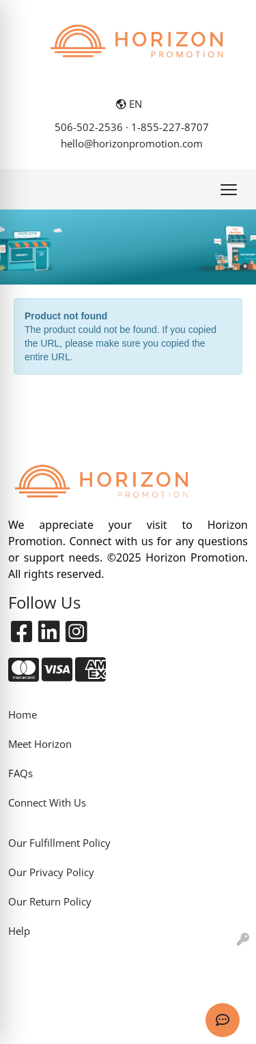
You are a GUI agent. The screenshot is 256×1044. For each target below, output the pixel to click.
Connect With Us (47, 802)
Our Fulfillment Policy (59, 843)
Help (19, 931)
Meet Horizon (40, 744)
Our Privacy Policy (51, 872)
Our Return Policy (49, 901)
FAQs (20, 773)
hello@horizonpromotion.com (132, 143)
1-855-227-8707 (170, 127)
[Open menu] (228, 189)
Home (22, 714)
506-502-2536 (89, 127)
